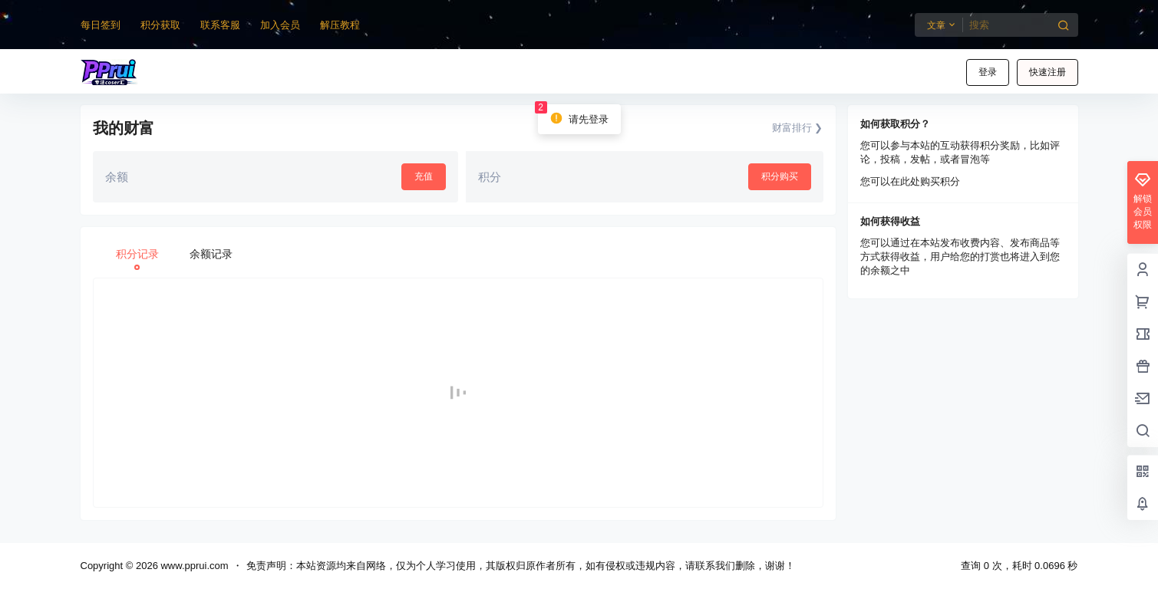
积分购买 (779, 176)
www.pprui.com (193, 565)
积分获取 (160, 25)
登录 (987, 72)
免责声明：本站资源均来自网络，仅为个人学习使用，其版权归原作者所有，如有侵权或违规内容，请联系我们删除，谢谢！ (520, 565)
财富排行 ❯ (797, 127)
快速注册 (1047, 72)
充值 (423, 176)
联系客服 (220, 25)
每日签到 (100, 25)
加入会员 (280, 25)
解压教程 (340, 25)
